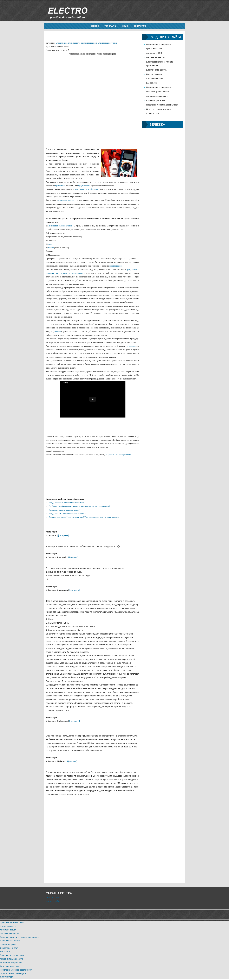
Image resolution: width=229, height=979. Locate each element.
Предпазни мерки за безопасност (162, 105)
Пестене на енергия (155, 57)
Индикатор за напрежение (60, 226)
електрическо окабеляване (86, 189)
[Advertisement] (92, 76)
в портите (131, 346)
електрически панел (67, 200)
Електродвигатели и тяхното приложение (19, 937)
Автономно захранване (157, 96)
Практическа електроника (158, 44)
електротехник (115, 266)
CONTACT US (140, 26)
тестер (51, 248)
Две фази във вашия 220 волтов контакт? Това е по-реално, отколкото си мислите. (84, 517)
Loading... (65, 383)
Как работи (151, 83)
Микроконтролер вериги (157, 91)
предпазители (84, 186)
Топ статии (110, 26)
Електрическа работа (156, 70)
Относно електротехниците (159, 109)
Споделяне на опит (64, 43)
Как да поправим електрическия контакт (66, 503)
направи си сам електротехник (118, 455)
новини (125, 26)
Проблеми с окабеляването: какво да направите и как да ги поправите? (79, 506)
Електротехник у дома (107, 43)
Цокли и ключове (154, 49)
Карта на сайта (53, 901)
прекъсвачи (60, 186)
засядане (57, 331)
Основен (95, 26)
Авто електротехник (155, 100)
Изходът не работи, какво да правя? (64, 510)
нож (50, 244)
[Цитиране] (63, 535)
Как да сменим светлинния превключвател (67, 514)
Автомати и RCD (154, 53)
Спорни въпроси (154, 74)
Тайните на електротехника (85, 43)
